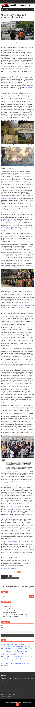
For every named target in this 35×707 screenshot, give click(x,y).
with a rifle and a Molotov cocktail (18, 505)
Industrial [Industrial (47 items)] (30, 651)
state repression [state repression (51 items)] (26, 661)
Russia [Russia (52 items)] (13, 661)
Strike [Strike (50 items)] (3, 663)
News (10, 576)
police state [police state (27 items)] (11, 658)
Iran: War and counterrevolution (8, 694)
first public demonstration (21, 305)
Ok (17, 704)
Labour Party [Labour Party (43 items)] (18, 656)
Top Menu (6, 1)
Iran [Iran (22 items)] (13, 656)
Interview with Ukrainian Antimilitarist (11, 608)
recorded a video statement (9, 227)
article (12, 381)
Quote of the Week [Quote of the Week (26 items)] (20, 658)
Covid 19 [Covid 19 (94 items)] (14, 651)
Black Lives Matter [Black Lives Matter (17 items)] (27, 646)
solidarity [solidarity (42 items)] (18, 661)
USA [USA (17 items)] (15, 663)
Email (2, 629)
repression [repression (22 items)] (30, 658)
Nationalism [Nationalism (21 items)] (24, 656)
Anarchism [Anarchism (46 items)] (6, 644)
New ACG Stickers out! (6, 698)
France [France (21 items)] (23, 651)
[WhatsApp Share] (20, 572)
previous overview (13, 541)
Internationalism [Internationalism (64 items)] (7, 656)
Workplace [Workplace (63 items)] (4, 666)
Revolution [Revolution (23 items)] (9, 661)
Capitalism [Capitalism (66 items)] (5, 648)
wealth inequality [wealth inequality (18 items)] (26, 663)
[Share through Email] (23, 572)
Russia (17, 577)
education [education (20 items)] (20, 651)
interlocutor (29, 87)
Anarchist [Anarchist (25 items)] (11, 644)
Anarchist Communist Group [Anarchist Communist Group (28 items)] (7, 646)
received (11, 509)
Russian (15, 334)
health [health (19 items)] (26, 651)
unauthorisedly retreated (9, 219)
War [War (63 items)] (17, 663)
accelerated (13, 528)
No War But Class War (6, 692)
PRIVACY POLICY (5, 683)
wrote (24, 369)
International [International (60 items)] (18, 654)
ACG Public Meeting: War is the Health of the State (12, 690)
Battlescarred (15, 19)
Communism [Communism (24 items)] (20, 648)
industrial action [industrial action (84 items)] (7, 654)
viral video (5, 514)
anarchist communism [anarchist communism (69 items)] (22, 644)
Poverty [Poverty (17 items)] (15, 658)
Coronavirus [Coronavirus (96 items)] (6, 651)
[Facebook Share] (11, 572)
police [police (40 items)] (6, 658)
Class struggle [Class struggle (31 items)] (14, 648)
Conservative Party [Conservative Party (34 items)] (27, 648)
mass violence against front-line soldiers (17, 408)
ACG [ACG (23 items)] (2, 644)
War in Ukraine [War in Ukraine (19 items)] (21, 663)
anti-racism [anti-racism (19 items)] (22, 646)
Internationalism (10, 577)
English (22, 334)
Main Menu (6, 9)
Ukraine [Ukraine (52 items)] (12, 663)
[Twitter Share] (14, 572)
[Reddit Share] (17, 572)
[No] (33, 703)
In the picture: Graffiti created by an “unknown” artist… (15, 614)
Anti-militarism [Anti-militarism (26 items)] (17, 646)
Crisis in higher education (7, 696)
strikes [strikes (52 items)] (7, 663)
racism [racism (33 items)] (26, 658)
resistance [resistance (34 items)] (3, 661)
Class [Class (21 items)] (10, 648)
